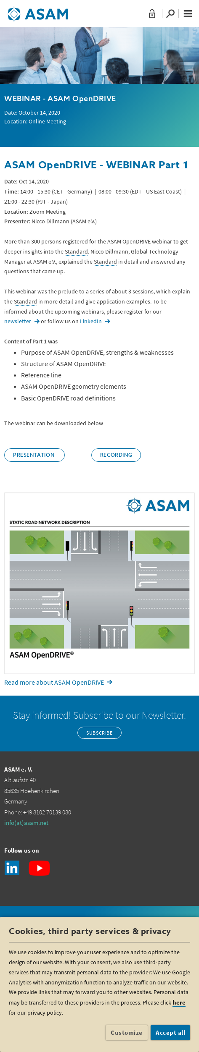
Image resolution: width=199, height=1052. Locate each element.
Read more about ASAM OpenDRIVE (54, 682)
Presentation (34, 455)
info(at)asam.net (26, 823)
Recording (116, 455)
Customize (127, 1032)
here (179, 1002)
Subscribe (99, 733)
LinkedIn (91, 321)
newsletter (17, 321)
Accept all (170, 1032)
